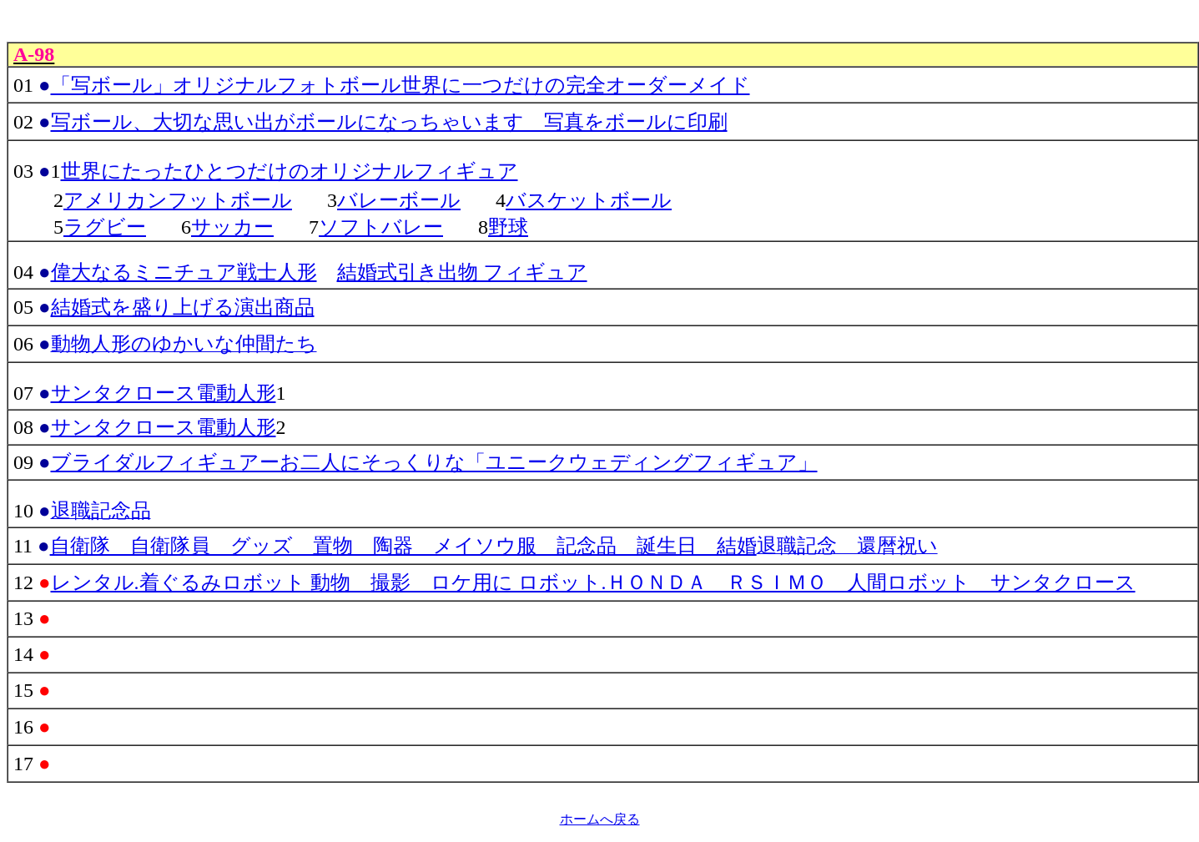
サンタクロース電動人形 (163, 393)
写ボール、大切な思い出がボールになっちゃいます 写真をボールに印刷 (389, 122)
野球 (508, 227)
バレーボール (399, 200)
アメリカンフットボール (177, 200)
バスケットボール (589, 200)
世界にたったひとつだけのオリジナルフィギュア (289, 171)
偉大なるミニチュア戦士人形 (184, 272)
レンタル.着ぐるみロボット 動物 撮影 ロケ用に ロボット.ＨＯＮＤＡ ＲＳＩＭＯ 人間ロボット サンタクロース (593, 582)
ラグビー (104, 227)
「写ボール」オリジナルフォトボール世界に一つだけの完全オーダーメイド (400, 85)
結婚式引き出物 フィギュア (462, 272)
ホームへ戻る (600, 819)
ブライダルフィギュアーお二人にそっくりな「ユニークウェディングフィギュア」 (434, 462)
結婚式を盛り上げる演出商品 (183, 307)
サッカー (232, 227)
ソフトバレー (381, 227)
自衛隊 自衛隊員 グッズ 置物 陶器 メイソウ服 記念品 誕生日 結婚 (403, 546)
